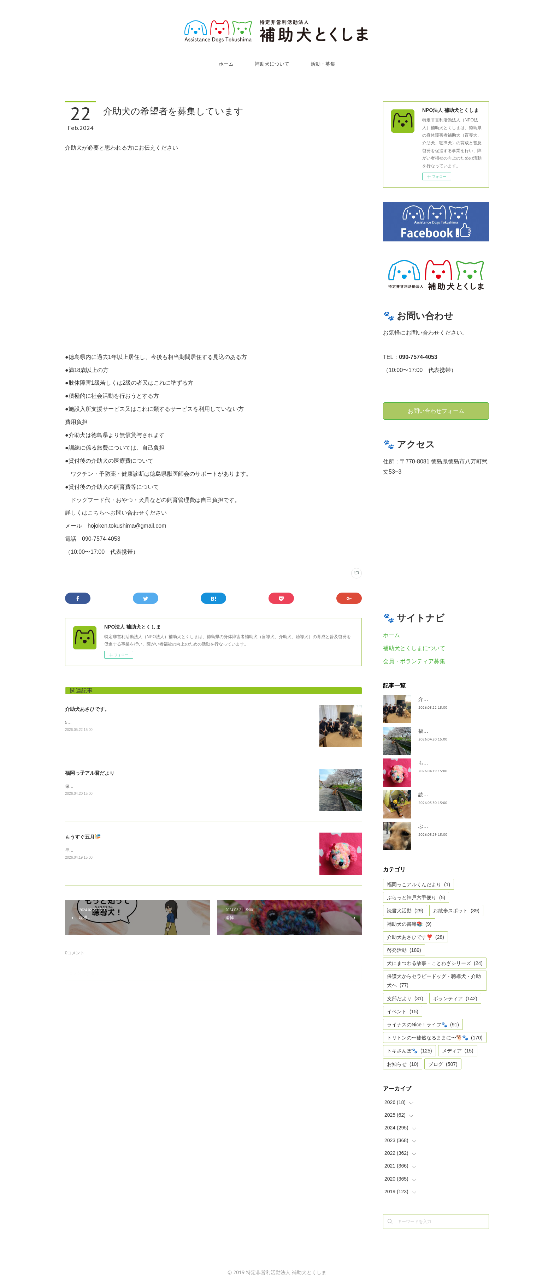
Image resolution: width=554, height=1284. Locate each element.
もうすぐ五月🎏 (83, 837)
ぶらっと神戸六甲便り (416, 897)
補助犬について (272, 64)
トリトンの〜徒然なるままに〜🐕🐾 (435, 1037)
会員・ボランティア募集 (414, 661)
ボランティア (455, 998)
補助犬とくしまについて (414, 648)
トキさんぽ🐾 (409, 1051)
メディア (457, 1051)
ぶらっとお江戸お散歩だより (450, 826)
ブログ (443, 1064)
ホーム (226, 64)
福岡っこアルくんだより (418, 884)
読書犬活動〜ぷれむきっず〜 (450, 794)
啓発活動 (404, 950)
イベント (402, 1011)
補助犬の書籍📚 (409, 924)
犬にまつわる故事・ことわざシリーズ (435, 963)
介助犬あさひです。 (87, 709)
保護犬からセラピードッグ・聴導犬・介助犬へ (434, 980)
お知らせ (402, 1064)
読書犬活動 (405, 910)
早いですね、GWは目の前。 (92, 850)
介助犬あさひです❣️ (415, 937)
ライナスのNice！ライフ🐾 (423, 1024)
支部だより (405, 998)
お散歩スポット (456, 910)
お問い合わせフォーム (436, 410)
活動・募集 (323, 64)
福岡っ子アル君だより (89, 773)
